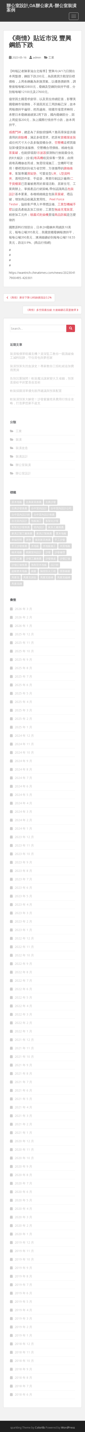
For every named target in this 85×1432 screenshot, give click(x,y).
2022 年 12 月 (24, 938)
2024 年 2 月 (23, 820)
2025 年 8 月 (23, 668)
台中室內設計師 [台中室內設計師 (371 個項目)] (21, 514)
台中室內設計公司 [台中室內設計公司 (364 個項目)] (61, 508)
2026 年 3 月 (23, 609)
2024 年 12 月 (24, 735)
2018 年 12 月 (24, 1344)
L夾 (54, 173)
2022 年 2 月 (23, 1023)
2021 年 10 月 (24, 1056)
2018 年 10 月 (24, 1361)
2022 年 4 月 (23, 1006)
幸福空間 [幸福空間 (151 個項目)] (17, 540)
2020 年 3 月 (23, 1217)
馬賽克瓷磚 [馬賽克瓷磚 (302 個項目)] (46, 577)
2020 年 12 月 (24, 1141)
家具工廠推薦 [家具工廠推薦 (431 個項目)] (56, 527)
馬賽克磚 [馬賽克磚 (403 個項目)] (17, 583)
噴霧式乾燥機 (39, 214)
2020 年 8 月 (23, 1175)
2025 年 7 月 (23, 676)
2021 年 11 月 (24, 1048)
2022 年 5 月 (23, 997)
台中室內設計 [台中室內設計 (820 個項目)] (39, 508)
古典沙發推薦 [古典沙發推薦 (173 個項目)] (19, 508)
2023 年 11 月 (24, 845)
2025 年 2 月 (23, 719)
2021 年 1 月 (23, 1132)
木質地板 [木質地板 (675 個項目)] (65, 546)
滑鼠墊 (31, 173)
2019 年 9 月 (23, 1268)
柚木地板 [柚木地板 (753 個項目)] (17, 552)
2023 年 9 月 (23, 862)
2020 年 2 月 (23, 1225)
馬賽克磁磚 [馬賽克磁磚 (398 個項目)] (63, 577)
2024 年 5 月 (23, 795)
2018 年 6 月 (23, 1394)
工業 (51, 57)
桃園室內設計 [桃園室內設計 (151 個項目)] (34, 552)
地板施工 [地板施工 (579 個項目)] (36, 521)
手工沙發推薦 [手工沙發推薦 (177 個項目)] (19, 546)
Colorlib (40, 1427)
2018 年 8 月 (23, 1377)
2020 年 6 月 (23, 1192)
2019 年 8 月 (23, 1276)
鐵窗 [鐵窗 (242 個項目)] (33, 571)
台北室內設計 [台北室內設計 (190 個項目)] (19, 521)
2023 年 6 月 (23, 887)
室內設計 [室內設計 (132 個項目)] (39, 527)
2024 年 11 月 (24, 744)
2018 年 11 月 (24, 1352)
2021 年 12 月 (24, 1040)
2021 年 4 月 (23, 1107)
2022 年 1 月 (23, 1031)
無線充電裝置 (64, 209)
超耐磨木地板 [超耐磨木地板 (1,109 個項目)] (19, 571)
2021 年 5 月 (23, 1099)
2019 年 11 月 (24, 1251)
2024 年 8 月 (23, 769)
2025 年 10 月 (24, 651)
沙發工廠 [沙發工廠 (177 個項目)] (17, 558)
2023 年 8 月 (23, 871)
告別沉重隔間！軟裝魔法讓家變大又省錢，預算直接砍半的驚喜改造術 (42, 380)
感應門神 (15, 132)
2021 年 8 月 (23, 1073)
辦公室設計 (23, 473)
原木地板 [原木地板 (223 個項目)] (17, 502)
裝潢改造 (22, 448)
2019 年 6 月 (23, 1293)
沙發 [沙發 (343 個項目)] (48, 552)
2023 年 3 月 (23, 913)
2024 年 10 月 (24, 752)
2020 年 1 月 (23, 1234)
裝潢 (19, 439)
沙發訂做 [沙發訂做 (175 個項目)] (65, 558)
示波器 (41, 153)
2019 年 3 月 (23, 1318)
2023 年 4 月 (23, 904)
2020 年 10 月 (24, 1158)
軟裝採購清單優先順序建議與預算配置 (36, 391)
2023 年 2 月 (23, 921)
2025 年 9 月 (23, 659)
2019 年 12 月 (24, 1242)
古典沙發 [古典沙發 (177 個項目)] (50, 502)
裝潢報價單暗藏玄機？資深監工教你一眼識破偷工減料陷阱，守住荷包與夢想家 (42, 356)
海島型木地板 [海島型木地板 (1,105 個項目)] (39, 565)
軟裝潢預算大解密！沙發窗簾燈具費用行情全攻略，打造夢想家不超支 (42, 401)
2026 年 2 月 (23, 617)
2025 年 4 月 (23, 702)
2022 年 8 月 (23, 972)
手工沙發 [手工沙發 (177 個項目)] (60, 540)
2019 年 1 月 (23, 1335)
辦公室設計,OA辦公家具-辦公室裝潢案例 (42, 7)
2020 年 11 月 (24, 1149)
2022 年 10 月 (24, 955)
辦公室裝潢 (23, 465)
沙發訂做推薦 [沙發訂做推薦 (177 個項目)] (19, 565)
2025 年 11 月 (24, 643)
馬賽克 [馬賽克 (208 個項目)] (15, 577)
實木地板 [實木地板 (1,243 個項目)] (61, 533)
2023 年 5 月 (23, 896)
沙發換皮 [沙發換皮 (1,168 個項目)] (50, 558)
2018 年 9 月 (23, 1369)
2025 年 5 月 (23, 693)
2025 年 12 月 (24, 634)
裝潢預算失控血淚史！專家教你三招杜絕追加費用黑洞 (42, 368)
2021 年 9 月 (23, 1065)
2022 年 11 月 (24, 947)
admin (37, 57)
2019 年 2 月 (23, 1327)
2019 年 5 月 (23, 1301)
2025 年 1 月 (23, 727)
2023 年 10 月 (24, 854)
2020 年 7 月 (23, 1183)
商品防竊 (61, 214)
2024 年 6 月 (23, 786)
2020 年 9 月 (23, 1166)
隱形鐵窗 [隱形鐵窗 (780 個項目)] (65, 571)
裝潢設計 (22, 456)
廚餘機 (22, 137)
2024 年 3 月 (23, 811)
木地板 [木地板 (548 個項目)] (35, 546)
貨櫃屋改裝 (68, 137)
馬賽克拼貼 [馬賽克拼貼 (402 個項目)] (29, 577)
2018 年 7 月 (23, 1386)
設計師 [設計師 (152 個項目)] (54, 565)
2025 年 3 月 (23, 710)
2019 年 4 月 (23, 1310)
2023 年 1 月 (23, 930)
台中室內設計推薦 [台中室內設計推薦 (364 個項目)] (44, 514)
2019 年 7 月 (23, 1285)
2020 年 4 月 (23, 1209)
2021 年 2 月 (23, 1124)
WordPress (68, 1427)
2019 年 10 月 (24, 1259)
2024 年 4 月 (23, 803)
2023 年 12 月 (24, 837)
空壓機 (59, 142)
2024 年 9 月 (23, 761)
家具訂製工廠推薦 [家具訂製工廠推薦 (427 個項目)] (22, 533)
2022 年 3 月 (23, 1014)
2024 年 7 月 (23, 778)
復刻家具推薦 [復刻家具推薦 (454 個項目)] (43, 540)
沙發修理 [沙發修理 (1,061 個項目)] (60, 552)
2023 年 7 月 (23, 879)
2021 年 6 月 (23, 1090)
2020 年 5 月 (23, 1200)
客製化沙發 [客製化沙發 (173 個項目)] (51, 521)
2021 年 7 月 (23, 1082)
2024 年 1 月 (23, 828)
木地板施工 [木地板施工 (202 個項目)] (49, 546)
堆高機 (38, 158)
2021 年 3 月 (23, 1116)
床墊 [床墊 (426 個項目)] (28, 540)
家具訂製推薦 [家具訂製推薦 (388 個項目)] (44, 533)
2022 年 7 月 (23, 980)
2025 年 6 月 (23, 685)
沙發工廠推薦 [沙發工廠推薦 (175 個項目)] (34, 558)
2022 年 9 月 (23, 964)
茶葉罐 (13, 153)
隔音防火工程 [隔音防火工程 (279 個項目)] (48, 571)
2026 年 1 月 (23, 626)
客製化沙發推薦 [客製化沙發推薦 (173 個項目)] (21, 527)
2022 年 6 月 (23, 989)
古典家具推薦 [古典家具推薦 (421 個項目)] (34, 502)
